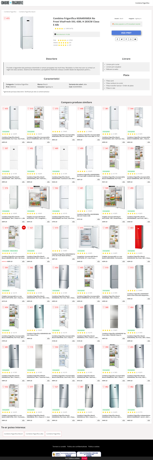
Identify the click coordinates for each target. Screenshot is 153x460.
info (23, 142)
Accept (84, 458)
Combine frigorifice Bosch (27, 12)
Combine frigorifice (142, 3)
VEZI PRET (126, 32)
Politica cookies (94, 446)
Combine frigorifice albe (34, 434)
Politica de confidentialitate (77, 446)
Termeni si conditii (59, 446)
